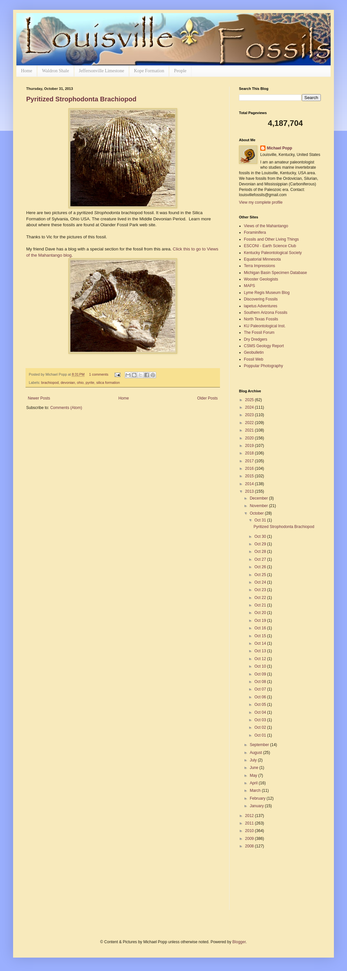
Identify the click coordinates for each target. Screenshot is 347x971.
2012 (250, 815)
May (254, 775)
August (256, 752)
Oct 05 (260, 704)
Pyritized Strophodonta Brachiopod (81, 99)
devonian (68, 382)
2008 (250, 846)
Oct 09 (260, 674)
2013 (250, 491)
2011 (250, 823)
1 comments (98, 374)
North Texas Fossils (261, 319)
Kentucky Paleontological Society (273, 252)
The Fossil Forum (259, 332)
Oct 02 (260, 727)
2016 (250, 468)
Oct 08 (260, 681)
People (180, 70)
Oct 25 (260, 574)
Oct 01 (260, 735)
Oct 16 (260, 628)
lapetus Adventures (260, 306)
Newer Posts (39, 398)
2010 (250, 830)
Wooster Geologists (261, 279)
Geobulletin (254, 352)
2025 (250, 400)
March (256, 790)
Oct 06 (260, 697)
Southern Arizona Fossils (265, 312)
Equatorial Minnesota (262, 259)
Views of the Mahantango (266, 226)
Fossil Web (253, 359)
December (259, 498)
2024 (250, 407)
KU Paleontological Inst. (264, 326)
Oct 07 (260, 689)
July (254, 760)
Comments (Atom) (66, 407)
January (257, 806)
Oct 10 (260, 666)
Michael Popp (279, 148)
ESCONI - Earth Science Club (270, 246)
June (254, 767)
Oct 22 (260, 597)
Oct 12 (260, 658)
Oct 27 (260, 559)
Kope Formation (149, 70)
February (258, 798)
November (259, 505)
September (260, 744)
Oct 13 (260, 651)
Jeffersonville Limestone (101, 70)
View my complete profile (261, 202)
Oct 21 (260, 605)
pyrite (90, 382)
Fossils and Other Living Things (271, 239)
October (257, 513)
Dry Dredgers (255, 339)
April (254, 783)
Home (26, 70)
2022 (250, 422)
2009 (250, 838)
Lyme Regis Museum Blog (267, 292)
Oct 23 (260, 590)
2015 (250, 476)
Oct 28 (260, 551)
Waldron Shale (55, 70)
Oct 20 (260, 612)
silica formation (108, 382)
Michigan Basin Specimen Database (275, 272)
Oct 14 (260, 643)
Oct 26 (260, 567)
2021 (250, 430)
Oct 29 (260, 544)
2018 (250, 453)
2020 (250, 438)
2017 (250, 461)
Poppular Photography (263, 366)
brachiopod (50, 382)
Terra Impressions (259, 266)
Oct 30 (260, 536)
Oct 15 (260, 636)
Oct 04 (260, 712)
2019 (250, 445)
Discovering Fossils (261, 299)
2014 (250, 484)
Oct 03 (260, 720)
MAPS (249, 285)
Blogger (239, 942)
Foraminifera (255, 232)
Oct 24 (260, 582)
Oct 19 (260, 620)
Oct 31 (260, 520)
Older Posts (207, 398)
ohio (80, 382)
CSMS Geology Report (264, 346)
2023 (250, 415)
